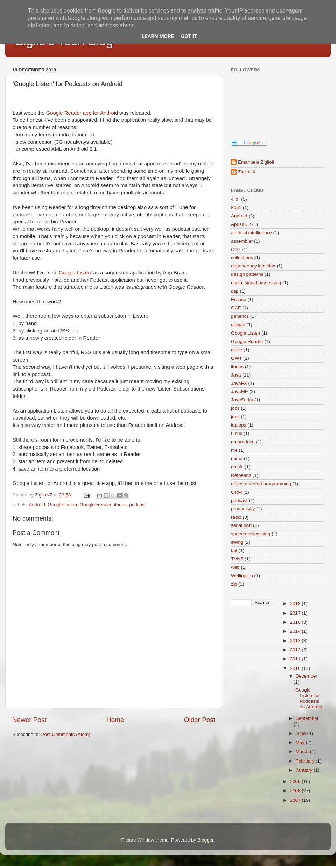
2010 (296, 668)
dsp (235, 291)
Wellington (242, 575)
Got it (189, 36)
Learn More (158, 36)
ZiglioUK (247, 171)
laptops (238, 425)
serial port (241, 525)
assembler (242, 241)
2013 (296, 640)
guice (236, 349)
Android (37, 504)
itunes (120, 504)
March (303, 751)
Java (236, 375)
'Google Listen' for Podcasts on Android (308, 698)
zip (234, 584)
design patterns (247, 274)
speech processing (251, 533)
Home (115, 719)
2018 (296, 603)
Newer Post (29, 719)
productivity (243, 508)
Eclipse (238, 299)
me (234, 450)
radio (236, 517)
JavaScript (242, 399)
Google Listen (75, 272)
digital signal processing (256, 282)
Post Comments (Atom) (65, 734)
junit (235, 416)
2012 (296, 649)
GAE (236, 307)
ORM (236, 492)
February (306, 761)
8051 (236, 207)
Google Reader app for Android (82, 113)
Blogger (205, 840)
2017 (296, 613)
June (301, 733)
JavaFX (239, 383)
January (305, 770)
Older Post (199, 719)
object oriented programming (261, 483)
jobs (235, 408)
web (235, 567)
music (237, 467)
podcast (137, 504)
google (238, 324)
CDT (236, 249)
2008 (296, 790)
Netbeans (241, 475)
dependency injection (253, 266)
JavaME (239, 391)
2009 (296, 781)
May (301, 742)
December (306, 676)
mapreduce (243, 441)
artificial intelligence (251, 232)
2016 (296, 622)
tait (234, 550)
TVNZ (237, 558)
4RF (235, 199)
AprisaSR (241, 224)
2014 (296, 631)
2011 (296, 658)
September (307, 718)
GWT (236, 358)
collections (242, 257)
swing (237, 542)
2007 (296, 800)
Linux (236, 433)
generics (240, 316)
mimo (237, 458)
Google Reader (95, 504)
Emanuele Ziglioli (256, 162)
